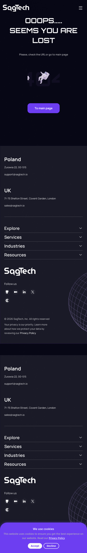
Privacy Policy (28, 333)
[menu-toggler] (80, 8)
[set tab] (43, 228)
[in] (24, 292)
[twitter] (33, 292)
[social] (15, 292)
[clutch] (7, 300)
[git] (7, 292)
